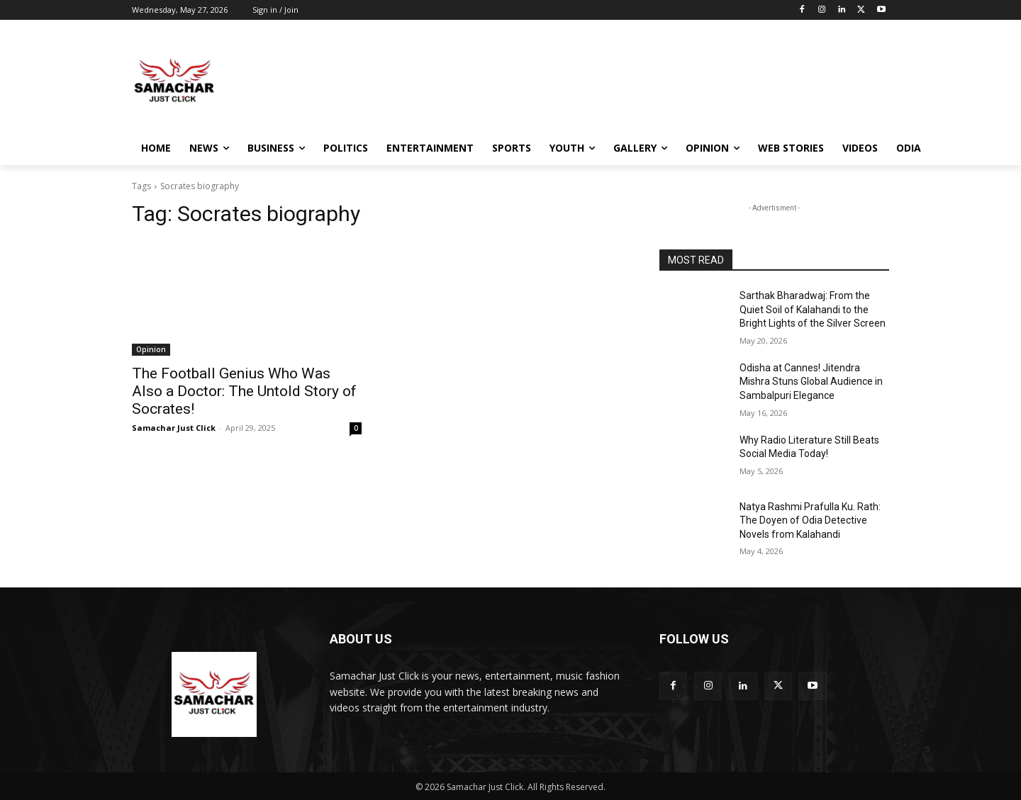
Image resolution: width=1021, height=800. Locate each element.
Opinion (151, 349)
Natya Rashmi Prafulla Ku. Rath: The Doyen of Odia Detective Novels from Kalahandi (810, 520)
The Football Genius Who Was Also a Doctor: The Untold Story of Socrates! (244, 391)
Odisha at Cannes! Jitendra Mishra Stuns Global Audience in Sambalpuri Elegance (811, 381)
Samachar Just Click (174, 427)
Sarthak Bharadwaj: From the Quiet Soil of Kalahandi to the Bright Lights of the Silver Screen (813, 309)
